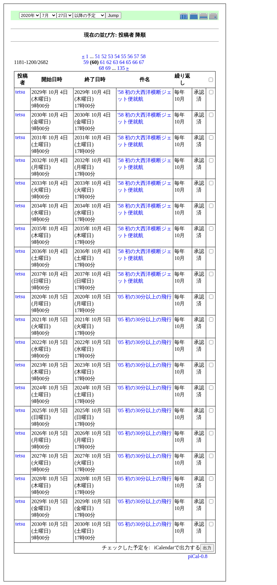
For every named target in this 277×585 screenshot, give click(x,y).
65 (128, 62)
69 (108, 68)
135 (121, 68)
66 (135, 62)
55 (123, 56)
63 (115, 62)
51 (97, 56)
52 (104, 56)
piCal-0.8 (197, 556)
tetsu (20, 92)
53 (110, 56)
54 (117, 56)
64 (122, 62)
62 (109, 62)
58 (143, 56)
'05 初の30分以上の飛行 (144, 296)
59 (86, 62)
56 (130, 56)
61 (102, 62)
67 (141, 62)
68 (101, 68)
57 (136, 56)
